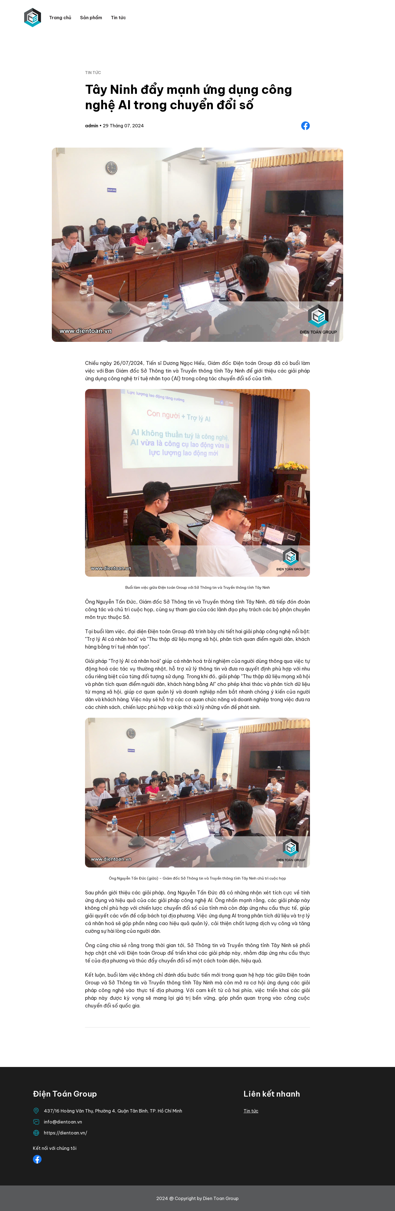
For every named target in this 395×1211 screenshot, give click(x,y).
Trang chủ (60, 17)
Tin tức (118, 17)
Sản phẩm (91, 17)
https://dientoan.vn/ (65, 1133)
